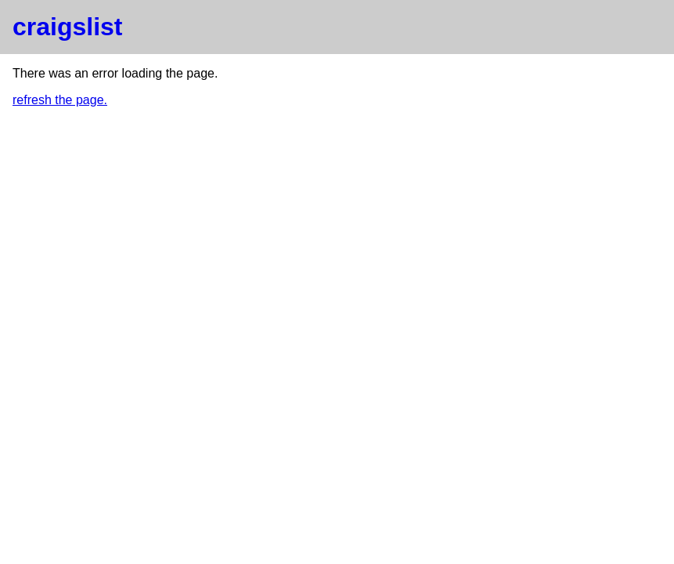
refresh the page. (60, 100)
